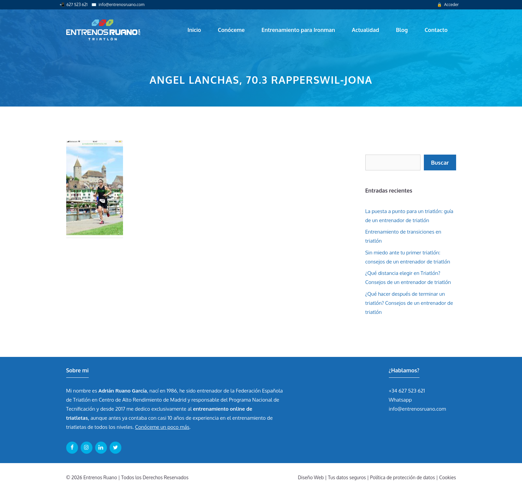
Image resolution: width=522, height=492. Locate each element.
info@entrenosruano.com (121, 4)
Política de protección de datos (402, 477)
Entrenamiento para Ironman (298, 30)
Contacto (436, 30)
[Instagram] (86, 448)
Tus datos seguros (347, 477)
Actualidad (365, 30)
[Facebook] (72, 448)
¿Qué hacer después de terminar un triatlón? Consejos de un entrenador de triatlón (409, 303)
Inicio (194, 30)
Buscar (440, 162)
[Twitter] (115, 448)
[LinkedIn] (101, 448)
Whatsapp (400, 400)
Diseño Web (311, 477)
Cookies (447, 477)
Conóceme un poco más (162, 427)
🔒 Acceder (447, 4)
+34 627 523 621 (407, 390)
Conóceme (231, 30)
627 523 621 (77, 4)
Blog (402, 30)
